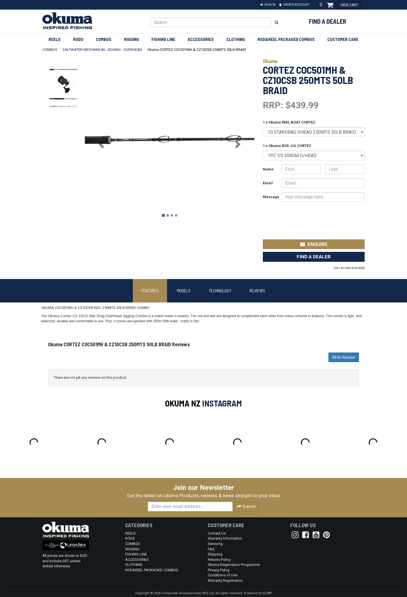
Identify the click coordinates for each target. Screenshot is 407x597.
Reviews (257, 290)
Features (150, 290)
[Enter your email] (190, 506)
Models (183, 290)
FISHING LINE (163, 39)
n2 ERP (267, 593)
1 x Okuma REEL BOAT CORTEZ (289, 122)
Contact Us (217, 533)
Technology (220, 290)
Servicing (215, 544)
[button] (268, 5)
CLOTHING (235, 39)
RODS (78, 39)
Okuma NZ (182, 403)
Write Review (343, 357)
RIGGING (131, 39)
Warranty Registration (225, 580)
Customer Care (342, 39)
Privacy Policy (219, 570)
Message (270, 197)
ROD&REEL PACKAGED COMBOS (286, 39)
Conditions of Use (222, 575)
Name (268, 169)
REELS (54, 39)
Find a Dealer (327, 21)
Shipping (215, 554)
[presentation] (322, 216)
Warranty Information (225, 538)
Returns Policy (219, 559)
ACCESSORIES (201, 39)
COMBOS (103, 39)
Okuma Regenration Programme (234, 565)
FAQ (211, 549)
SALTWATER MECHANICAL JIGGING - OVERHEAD (102, 49)
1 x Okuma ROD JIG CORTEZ (287, 146)
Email (268, 183)
